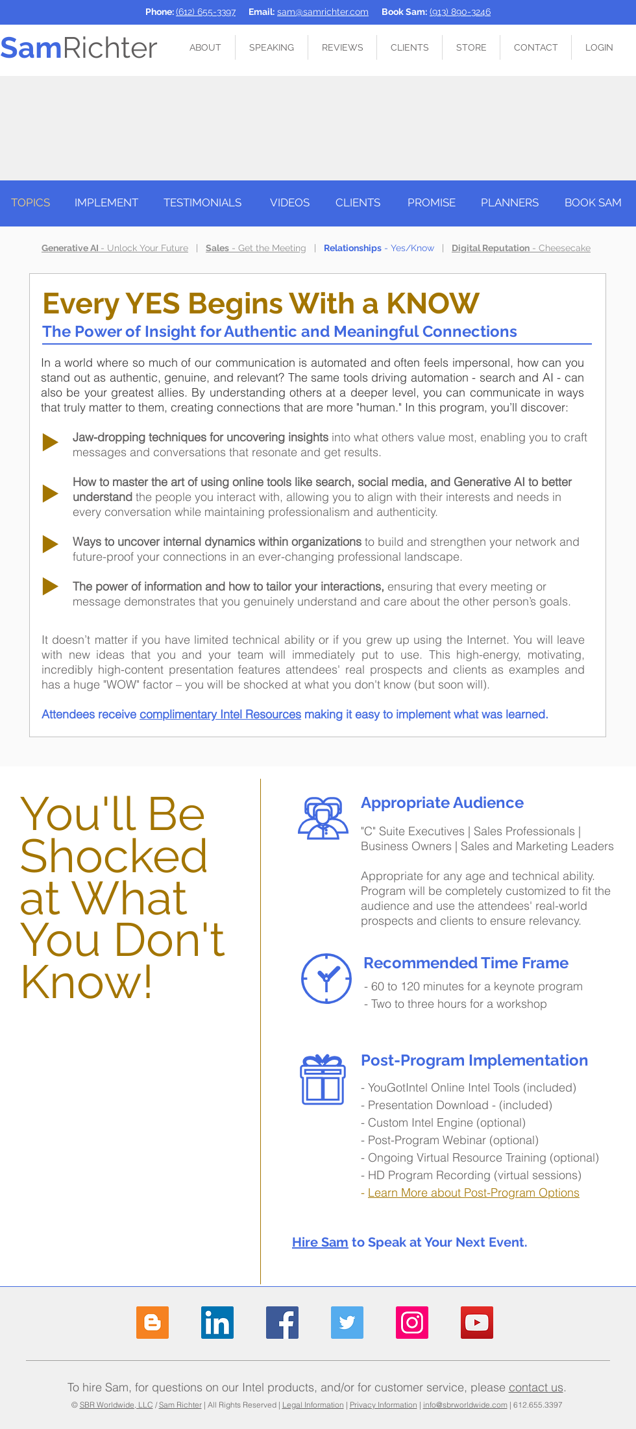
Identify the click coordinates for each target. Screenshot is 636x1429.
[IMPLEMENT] (106, 203)
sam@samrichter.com (323, 11)
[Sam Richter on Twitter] (347, 1322)
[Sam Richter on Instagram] (412, 1322)
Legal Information (313, 1405)
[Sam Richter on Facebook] (282, 1322)
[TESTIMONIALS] (202, 203)
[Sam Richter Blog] (152, 1322)
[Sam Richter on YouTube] (477, 1322)
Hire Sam (320, 1242)
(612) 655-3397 (206, 11)
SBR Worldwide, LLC (116, 1405)
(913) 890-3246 (460, 11)
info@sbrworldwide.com (465, 1405)
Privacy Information (383, 1405)
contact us (536, 1387)
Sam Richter (180, 1405)
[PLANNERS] (509, 203)
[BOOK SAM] (593, 203)
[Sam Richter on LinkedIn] (217, 1322)
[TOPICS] (30, 203)
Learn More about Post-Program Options (474, 1192)
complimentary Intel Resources (220, 714)
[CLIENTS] (357, 203)
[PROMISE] (431, 203)
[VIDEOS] (289, 203)
